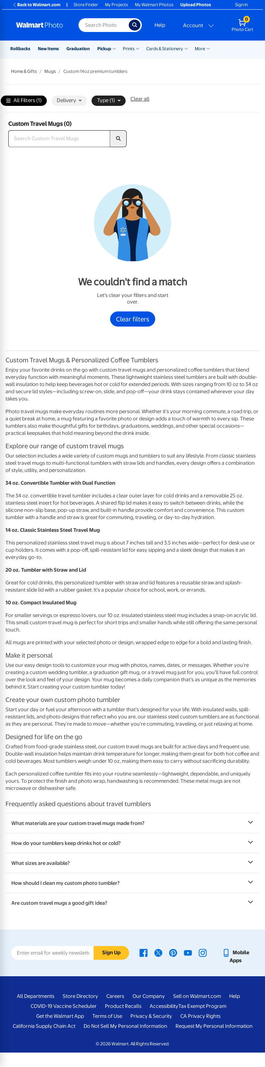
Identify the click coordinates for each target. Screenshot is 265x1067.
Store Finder (86, 4)
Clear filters (132, 319)
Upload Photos (195, 4)
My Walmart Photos (154, 4)
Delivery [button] (69, 100)
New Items (48, 48)
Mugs (50, 71)
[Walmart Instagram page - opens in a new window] (203, 952)
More (200, 48)
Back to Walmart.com (36, 4)
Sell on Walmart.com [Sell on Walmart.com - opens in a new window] (197, 996)
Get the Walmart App (60, 1016)
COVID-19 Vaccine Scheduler (64, 1006)
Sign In (241, 4)
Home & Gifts (24, 71)
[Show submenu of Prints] (138, 48)
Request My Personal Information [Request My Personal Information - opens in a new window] (214, 1026)
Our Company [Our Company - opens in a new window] (148, 996)
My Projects (116, 4)
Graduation (78, 48)
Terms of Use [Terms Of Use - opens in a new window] (107, 1016)
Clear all (139, 99)
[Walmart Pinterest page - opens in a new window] (173, 952)
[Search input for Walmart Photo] (103, 25)
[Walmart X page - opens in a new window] (158, 952)
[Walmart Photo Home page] (40, 25)
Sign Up (111, 952)
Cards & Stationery (164, 48)
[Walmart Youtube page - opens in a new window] (188, 952)
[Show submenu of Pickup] (114, 48)
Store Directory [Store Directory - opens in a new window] (80, 996)
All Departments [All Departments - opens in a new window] (35, 996)
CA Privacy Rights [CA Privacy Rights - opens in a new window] (200, 1016)
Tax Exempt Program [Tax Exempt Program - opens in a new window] (202, 1006)
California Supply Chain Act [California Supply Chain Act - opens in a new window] (44, 1026)
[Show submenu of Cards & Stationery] (186, 48)
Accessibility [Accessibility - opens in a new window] (164, 1006)
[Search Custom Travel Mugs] (59, 138)
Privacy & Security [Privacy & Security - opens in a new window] (151, 1016)
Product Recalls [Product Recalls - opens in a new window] (123, 1006)
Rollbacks (20, 48)
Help (160, 25)
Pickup (104, 48)
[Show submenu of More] (208, 48)
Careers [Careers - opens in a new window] (115, 996)
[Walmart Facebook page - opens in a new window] (143, 952)
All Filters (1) (24, 101)
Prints (129, 48)
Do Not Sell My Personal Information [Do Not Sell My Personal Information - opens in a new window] (125, 1026)
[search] (118, 138)
